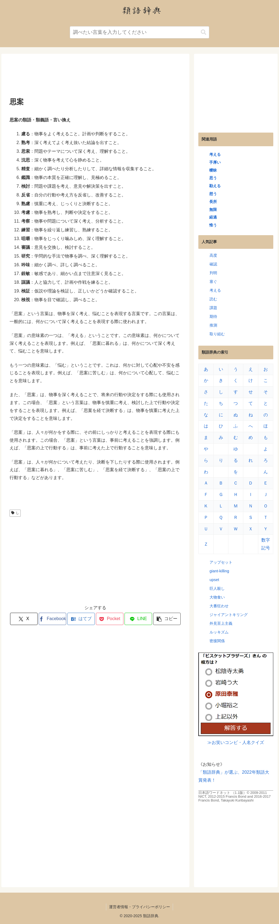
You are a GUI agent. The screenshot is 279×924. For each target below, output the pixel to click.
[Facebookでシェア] (52, 619)
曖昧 (213, 170)
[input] (139, 32)
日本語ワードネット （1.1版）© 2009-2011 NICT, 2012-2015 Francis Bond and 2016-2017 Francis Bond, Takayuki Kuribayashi (234, 796)
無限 (213, 209)
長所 (213, 201)
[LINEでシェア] (138, 619)
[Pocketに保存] (109, 619)
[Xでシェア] (24, 619)
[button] (203, 32)
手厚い (215, 162)
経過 (213, 217)
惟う (213, 225)
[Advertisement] (95, 77)
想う (213, 194)
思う (213, 178)
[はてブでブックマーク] (81, 619)
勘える (215, 186)
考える (215, 154)
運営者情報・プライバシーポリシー (139, 907)
